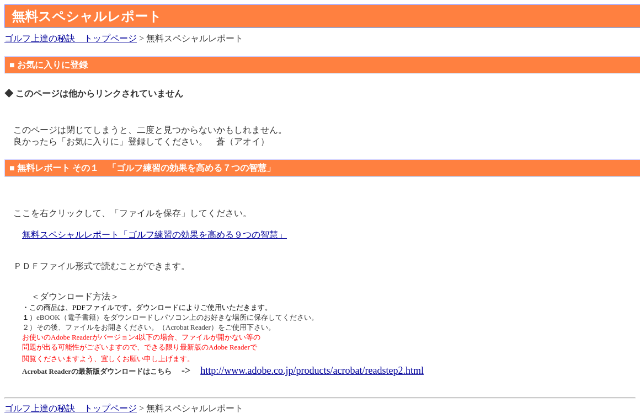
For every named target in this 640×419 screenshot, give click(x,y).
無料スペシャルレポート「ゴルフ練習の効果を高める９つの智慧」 (154, 234)
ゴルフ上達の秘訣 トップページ (70, 38)
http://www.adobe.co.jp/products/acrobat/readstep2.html (312, 370)
